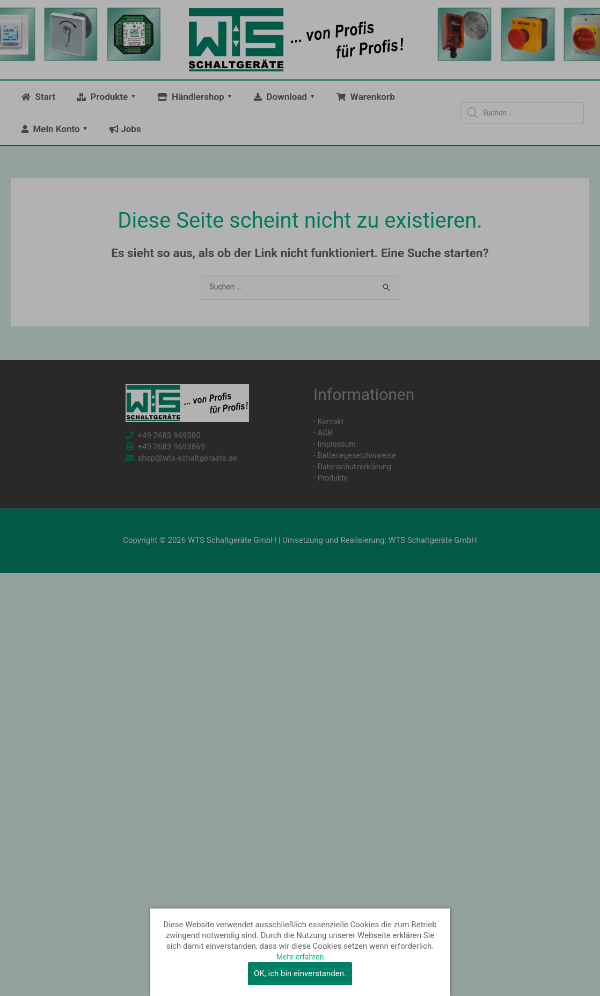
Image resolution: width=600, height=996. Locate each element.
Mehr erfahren (300, 957)
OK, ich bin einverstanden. (300, 973)
